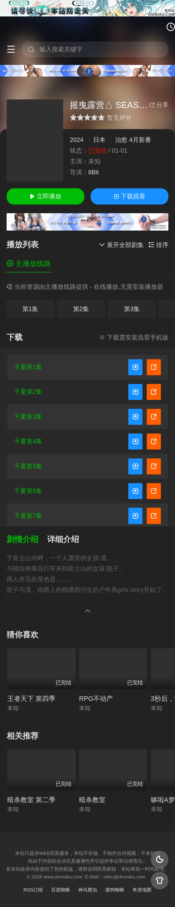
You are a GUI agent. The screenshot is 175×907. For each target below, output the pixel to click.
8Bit (93, 172)
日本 (99, 139)
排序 (158, 245)
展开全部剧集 (121, 245)
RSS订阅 (33, 889)
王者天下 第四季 (31, 698)
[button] (27, 539)
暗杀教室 (92, 799)
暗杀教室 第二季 (31, 799)
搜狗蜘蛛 (114, 889)
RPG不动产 (96, 698)
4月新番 (140, 139)
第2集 (81, 309)
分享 (158, 104)
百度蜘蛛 (60, 889)
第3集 (132, 309)
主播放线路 (29, 264)
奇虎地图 (142, 889)
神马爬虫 (87, 889)
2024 (76, 139)
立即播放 (45, 196)
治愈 (121, 139)
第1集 (30, 309)
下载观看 (129, 196)
